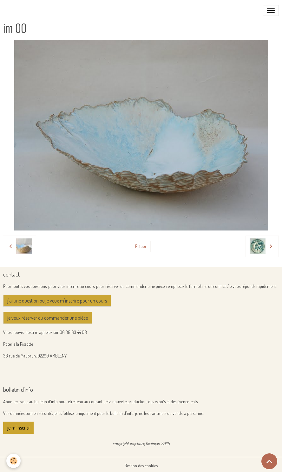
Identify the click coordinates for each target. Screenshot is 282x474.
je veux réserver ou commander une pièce (47, 318)
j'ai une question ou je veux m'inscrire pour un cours (57, 300)
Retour (141, 246)
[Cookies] (13, 461)
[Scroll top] (269, 461)
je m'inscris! (18, 427)
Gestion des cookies (141, 465)
